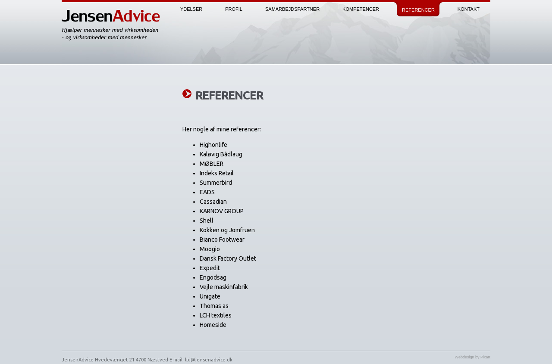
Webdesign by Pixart (472, 357)
